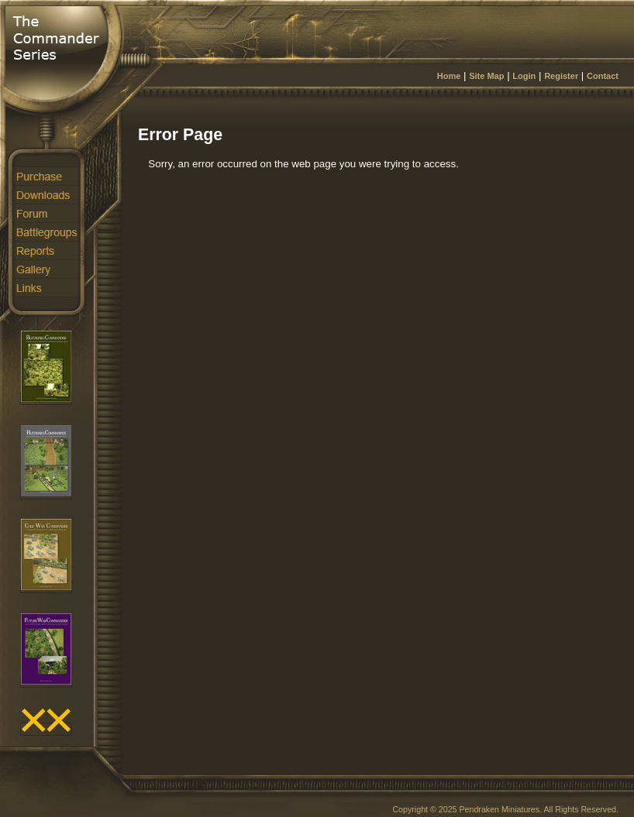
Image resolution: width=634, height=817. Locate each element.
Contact (602, 76)
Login (524, 76)
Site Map (486, 76)
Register (561, 76)
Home (449, 76)
